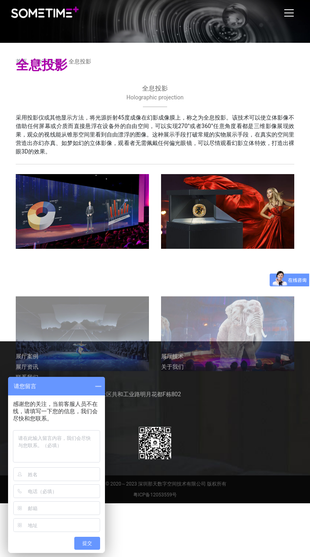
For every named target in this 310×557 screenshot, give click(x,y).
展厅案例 (27, 355)
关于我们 (172, 366)
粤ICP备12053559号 (155, 494)
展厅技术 (172, 355)
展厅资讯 (27, 366)
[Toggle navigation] (289, 13)
